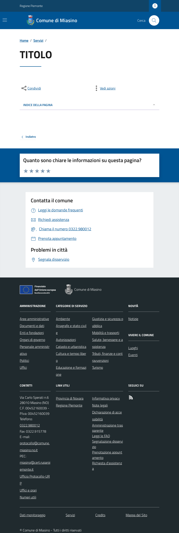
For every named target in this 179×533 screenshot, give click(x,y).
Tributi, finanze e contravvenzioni (107, 357)
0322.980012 (30, 425)
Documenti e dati (32, 325)
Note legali (100, 405)
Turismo (97, 367)
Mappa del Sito (136, 515)
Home (24, 40)
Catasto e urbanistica (71, 346)
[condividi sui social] (31, 88)
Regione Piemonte (31, 5)
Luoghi (133, 347)
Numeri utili (28, 497)
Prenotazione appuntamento (107, 455)
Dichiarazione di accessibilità (107, 416)
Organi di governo (32, 339)
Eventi (133, 354)
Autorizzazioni (66, 339)
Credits (100, 515)
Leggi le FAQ (101, 435)
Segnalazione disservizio (107, 444)
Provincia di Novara (69, 398)
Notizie (133, 318)
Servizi (38, 40)
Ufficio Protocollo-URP (35, 480)
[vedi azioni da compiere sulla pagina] (104, 88)
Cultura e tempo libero (71, 357)
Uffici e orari (28, 490)
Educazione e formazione (71, 371)
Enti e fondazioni (32, 332)
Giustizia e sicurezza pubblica (107, 322)
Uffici (23, 367)
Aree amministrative (34, 318)
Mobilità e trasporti (105, 332)
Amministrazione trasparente (107, 428)
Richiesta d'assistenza (107, 465)
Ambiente (63, 318)
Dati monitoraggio (32, 515)
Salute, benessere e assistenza (107, 343)
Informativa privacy (106, 398)
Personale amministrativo (34, 350)
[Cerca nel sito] (152, 20)
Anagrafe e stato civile (71, 329)
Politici (24, 360)
